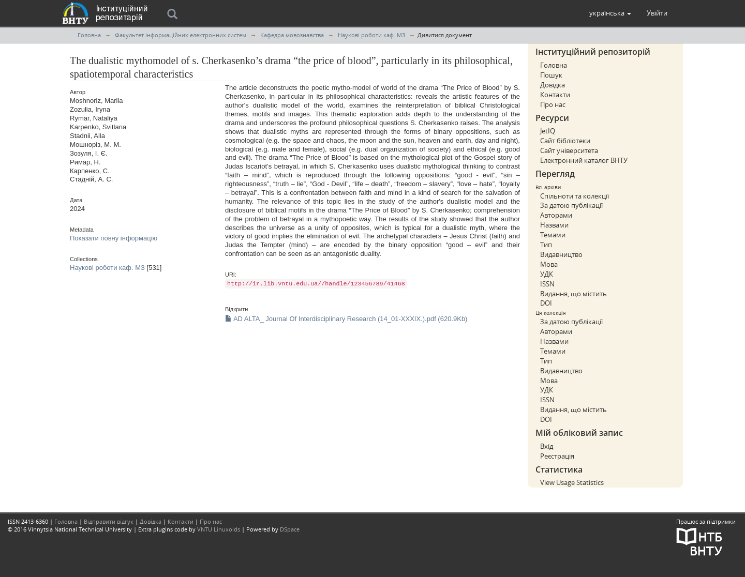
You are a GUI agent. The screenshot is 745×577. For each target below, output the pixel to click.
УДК (546, 274)
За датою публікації (571, 205)
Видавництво (561, 254)
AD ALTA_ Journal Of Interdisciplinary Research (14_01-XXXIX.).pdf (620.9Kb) (346, 319)
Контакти (555, 94)
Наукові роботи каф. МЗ (371, 35)
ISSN (547, 283)
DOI (546, 303)
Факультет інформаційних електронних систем (180, 35)
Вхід (546, 446)
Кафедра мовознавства (292, 35)
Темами (552, 234)
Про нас (552, 104)
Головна (89, 35)
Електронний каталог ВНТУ (584, 160)
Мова (549, 264)
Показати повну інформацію (113, 238)
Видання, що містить (573, 293)
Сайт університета (569, 150)
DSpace (290, 529)
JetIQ (547, 130)
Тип (546, 244)
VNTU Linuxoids (218, 529)
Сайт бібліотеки (565, 140)
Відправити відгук (108, 521)
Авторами (556, 215)
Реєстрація (557, 456)
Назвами (554, 225)
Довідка (552, 84)
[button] (610, 13)
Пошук (551, 75)
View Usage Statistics (572, 482)
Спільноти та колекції (574, 196)
